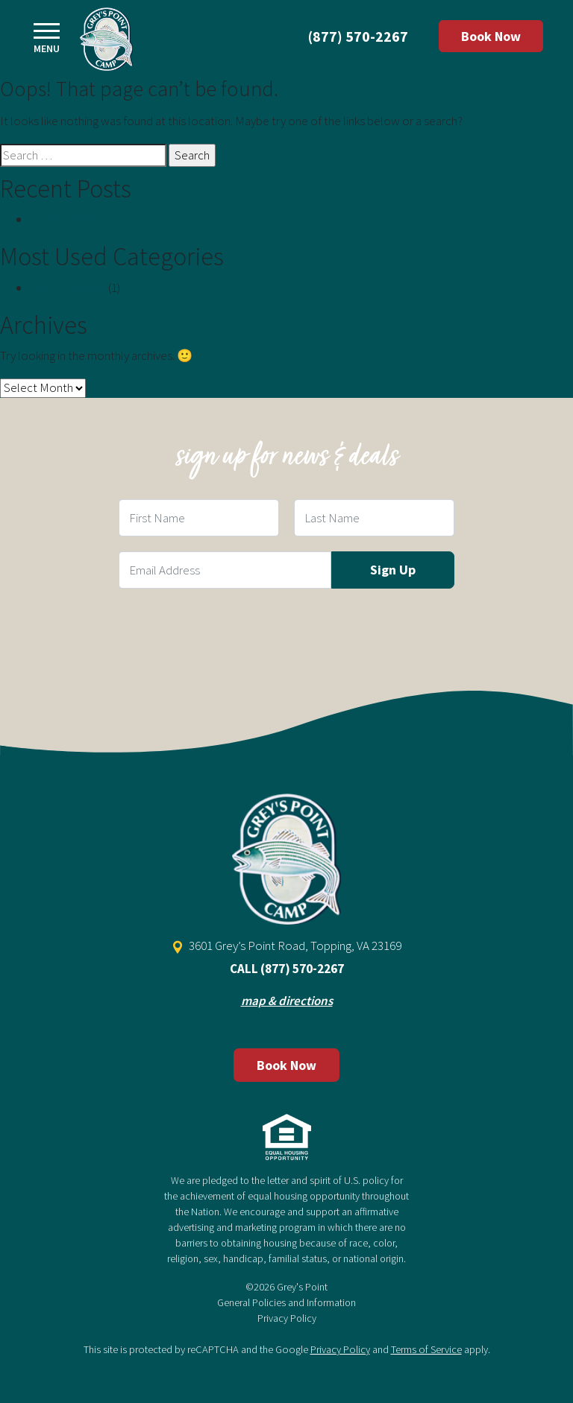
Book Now (491, 36)
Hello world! (62, 219)
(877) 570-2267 (358, 36)
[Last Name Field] (374, 517)
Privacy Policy (286, 1318)
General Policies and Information (286, 1302)
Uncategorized (68, 287)
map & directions (287, 1000)
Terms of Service (426, 1349)
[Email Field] (225, 570)
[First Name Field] (199, 517)
